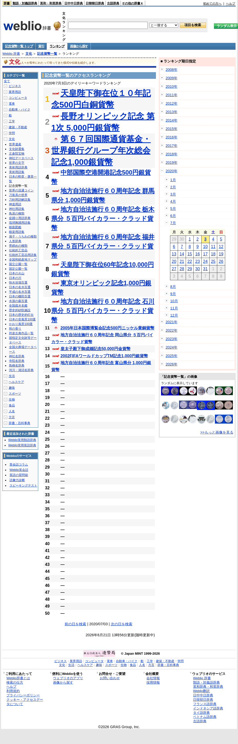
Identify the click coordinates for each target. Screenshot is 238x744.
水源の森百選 (18, 301)
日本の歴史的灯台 (21, 315)
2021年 (171, 322)
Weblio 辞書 (11, 54)
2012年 (171, 103)
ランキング (57, 46)
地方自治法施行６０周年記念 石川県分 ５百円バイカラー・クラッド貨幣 (103, 310)
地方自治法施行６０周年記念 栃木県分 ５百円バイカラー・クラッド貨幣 (103, 218)
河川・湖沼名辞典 (21, 370)
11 (213, 246)
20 (174, 261)
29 (189, 269)
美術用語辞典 (18, 167)
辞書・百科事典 (19, 423)
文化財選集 (16, 149)
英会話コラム (18, 464)
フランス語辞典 (204, 704)
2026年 (171, 364)
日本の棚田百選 (20, 296)
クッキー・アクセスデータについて (24, 702)
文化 (28, 54)
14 (182, 254)
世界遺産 (15, 144)
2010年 (171, 86)
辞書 (7, 3)
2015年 (171, 129)
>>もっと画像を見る (216, 432)
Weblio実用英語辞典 (22, 445)
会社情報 (153, 678)
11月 (174, 308)
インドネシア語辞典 (208, 708)
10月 (174, 301)
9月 (173, 294)
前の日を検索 (75, 624)
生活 (12, 376)
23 (197, 261)
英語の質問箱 (18, 475)
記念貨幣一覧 (47, 54)
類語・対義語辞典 (25, 3)
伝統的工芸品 (18, 250)
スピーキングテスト (23, 485)
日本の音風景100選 (22, 319)
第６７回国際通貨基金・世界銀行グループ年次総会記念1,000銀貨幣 (101, 150)
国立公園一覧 (18, 264)
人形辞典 (15, 241)
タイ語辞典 (201, 713)
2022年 (171, 330)
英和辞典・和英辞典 (208, 686)
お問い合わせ (110, 678)
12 (221, 246)
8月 (173, 287)
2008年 (171, 70)
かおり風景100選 (21, 324)
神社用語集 (16, 209)
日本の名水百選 (20, 287)
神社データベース (21, 158)
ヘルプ (230, 3)
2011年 (171, 95)
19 (221, 254)
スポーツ (15, 393)
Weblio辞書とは (18, 678)
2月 (173, 187)
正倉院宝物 (16, 153)
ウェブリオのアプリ (68, 678)
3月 (173, 194)
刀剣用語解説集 (20, 199)
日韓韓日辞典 (95, 3)
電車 (12, 103)
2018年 (171, 154)
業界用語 (15, 92)
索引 (41, 46)
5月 (173, 209)
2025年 (171, 356)
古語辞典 (113, 3)
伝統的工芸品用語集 (23, 255)
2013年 (171, 112)
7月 (173, 223)
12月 (174, 315)
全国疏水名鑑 (18, 305)
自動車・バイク (19, 109)
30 (197, 269)
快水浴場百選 (18, 282)
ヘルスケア (16, 382)
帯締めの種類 (18, 245)
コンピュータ (18, 98)
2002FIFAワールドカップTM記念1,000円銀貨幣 (104, 356)
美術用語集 (16, 172)
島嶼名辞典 (16, 365)
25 (213, 261)
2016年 (171, 137)
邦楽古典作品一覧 (21, 333)
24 (205, 261)
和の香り (15, 328)
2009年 (171, 78)
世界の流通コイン (21, 190)
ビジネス (15, 86)
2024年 (171, 347)
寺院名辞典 (16, 361)
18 (213, 254)
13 (174, 254)
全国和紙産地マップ (23, 259)
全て (7, 81)
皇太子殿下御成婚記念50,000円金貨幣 (96, 349)
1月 (173, 180)
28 (182, 269)
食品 (12, 405)
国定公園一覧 (18, 269)
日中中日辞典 (73, 3)
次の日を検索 (121, 624)
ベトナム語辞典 (204, 717)
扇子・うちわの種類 (23, 236)
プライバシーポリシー (23, 695)
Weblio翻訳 (201, 691)
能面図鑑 (15, 227)
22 (189, 261)
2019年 (171, 162)
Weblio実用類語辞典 (22, 440)
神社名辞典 (16, 356)
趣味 (12, 388)
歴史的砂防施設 (20, 310)
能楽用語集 (16, 232)
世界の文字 (16, 163)
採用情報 (153, 682)
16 (197, 254)
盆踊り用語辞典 (20, 218)
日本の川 (15, 278)
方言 (12, 417)
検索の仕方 (14, 682)
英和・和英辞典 (51, 3)
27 (174, 269)
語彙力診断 (17, 480)
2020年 (171, 171)
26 (221, 261)
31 (205, 269)
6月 (173, 216)
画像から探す (79, 46)
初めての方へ (212, 3)
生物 (12, 399)
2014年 (171, 120)
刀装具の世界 (18, 195)
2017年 (171, 146)
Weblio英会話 (18, 470)
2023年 (171, 339)
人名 (12, 411)
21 (182, 261)
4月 (173, 201)
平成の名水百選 (20, 292)
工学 (12, 121)
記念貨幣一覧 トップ (19, 46)
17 (205, 254)
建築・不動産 (18, 127)
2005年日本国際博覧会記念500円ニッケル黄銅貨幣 (107, 328)
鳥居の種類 (16, 213)
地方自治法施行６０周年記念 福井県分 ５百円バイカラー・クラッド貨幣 (103, 246)
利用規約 (13, 691)
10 (205, 246)
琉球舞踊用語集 (20, 222)
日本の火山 (16, 273)
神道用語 (15, 204)
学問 (12, 133)
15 (189, 254)
